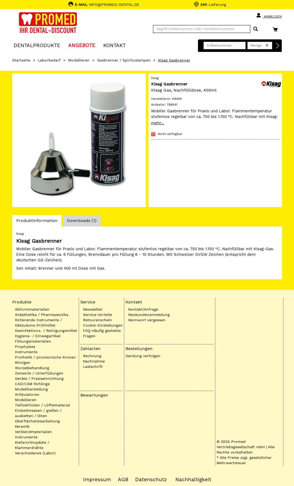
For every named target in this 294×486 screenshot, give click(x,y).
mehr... (157, 123)
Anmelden (269, 15)
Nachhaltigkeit (193, 480)
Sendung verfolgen (143, 356)
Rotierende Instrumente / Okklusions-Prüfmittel (38, 322)
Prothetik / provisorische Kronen (45, 357)
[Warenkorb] (276, 29)
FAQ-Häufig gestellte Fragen (102, 333)
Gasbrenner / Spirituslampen (124, 60)
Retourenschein (97, 320)
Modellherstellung (31, 389)
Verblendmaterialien (33, 432)
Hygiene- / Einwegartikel (37, 336)
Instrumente (26, 352)
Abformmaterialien (32, 309)
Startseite (21, 60)
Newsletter (93, 309)
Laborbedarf (49, 60)
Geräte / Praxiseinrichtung (39, 378)
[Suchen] (255, 29)
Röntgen (22, 362)
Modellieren (79, 60)
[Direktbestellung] (278, 45)
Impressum (97, 480)
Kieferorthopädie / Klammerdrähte (32, 445)
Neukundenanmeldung (149, 314)
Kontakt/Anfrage (143, 309)
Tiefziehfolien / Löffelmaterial (42, 405)
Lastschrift (93, 366)
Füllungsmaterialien (33, 341)
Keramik (22, 426)
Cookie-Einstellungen (103, 325)
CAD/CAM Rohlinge (32, 384)
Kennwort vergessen (146, 320)
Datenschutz (151, 480)
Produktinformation (36, 221)
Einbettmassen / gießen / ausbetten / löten (38, 413)
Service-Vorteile (97, 314)
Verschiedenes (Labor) (35, 453)
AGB (123, 480)
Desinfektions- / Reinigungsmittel (46, 330)
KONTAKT (114, 45)
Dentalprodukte (37, 45)
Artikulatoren (27, 394)
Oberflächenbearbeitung (37, 421)
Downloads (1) (82, 220)
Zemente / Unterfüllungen (39, 373)
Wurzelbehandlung (32, 368)
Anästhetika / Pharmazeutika (41, 314)
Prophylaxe (25, 346)
